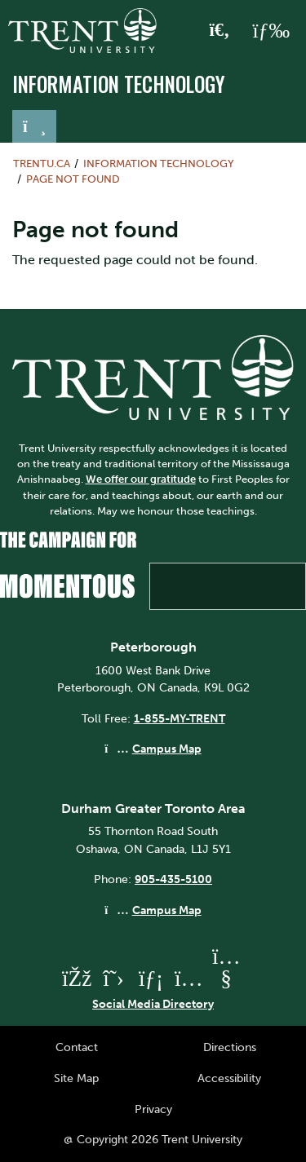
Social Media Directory (153, 1003)
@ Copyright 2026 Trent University (153, 1139)
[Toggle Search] (220, 31)
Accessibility (229, 1078)
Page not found (73, 179)
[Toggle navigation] (34, 126)
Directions (229, 1047)
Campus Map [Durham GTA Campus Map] (167, 910)
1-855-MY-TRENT (179, 718)
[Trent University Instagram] (188, 978)
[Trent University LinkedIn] (151, 978)
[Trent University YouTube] (226, 978)
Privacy (153, 1109)
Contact (76, 1047)
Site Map (76, 1078)
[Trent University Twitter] (113, 978)
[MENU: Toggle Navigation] (271, 31)
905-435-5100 (173, 879)
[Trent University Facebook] (76, 978)
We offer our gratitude (141, 479)
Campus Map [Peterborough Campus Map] (167, 748)
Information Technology (118, 84)
